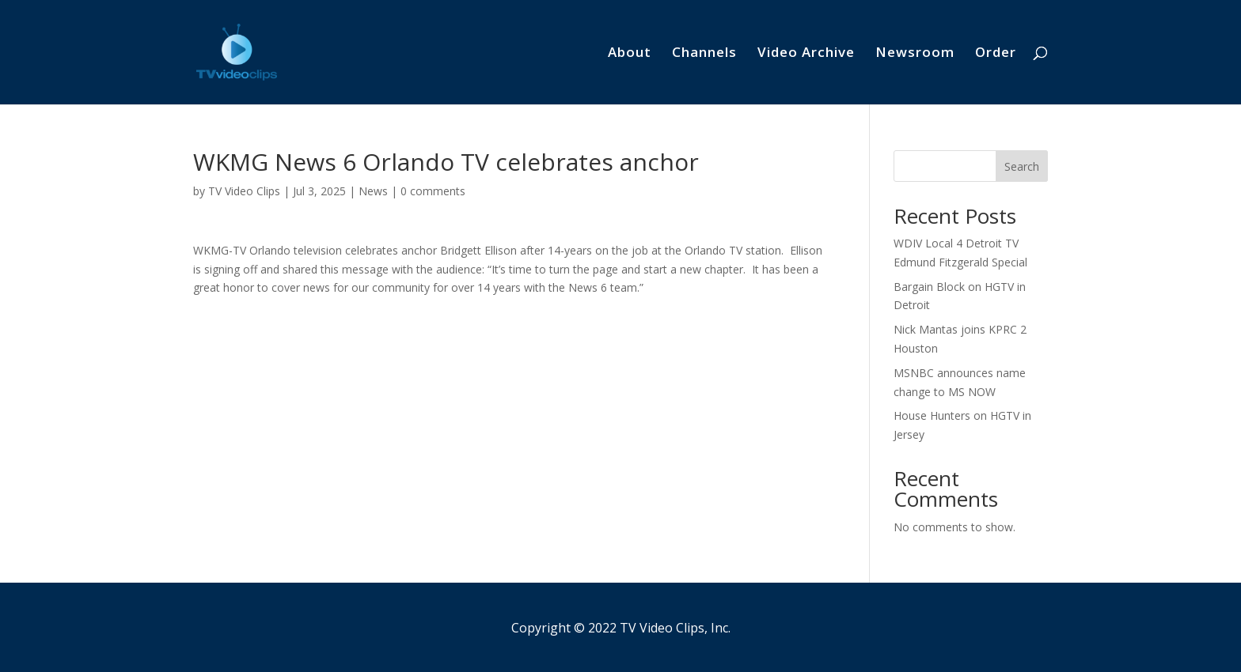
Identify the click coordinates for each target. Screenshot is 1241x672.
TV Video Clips (244, 190)
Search (1021, 166)
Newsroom (914, 54)
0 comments (432, 190)
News (373, 190)
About (629, 54)
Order (995, 54)
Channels (704, 54)
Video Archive (806, 54)
